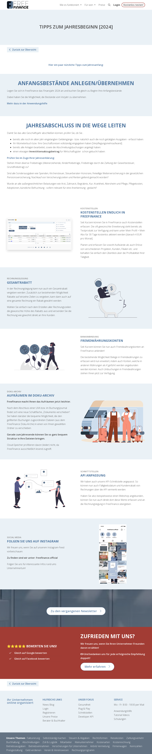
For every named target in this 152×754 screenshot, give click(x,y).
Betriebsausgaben (16, 746)
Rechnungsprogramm (83, 750)
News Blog (48, 704)
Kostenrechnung (121, 742)
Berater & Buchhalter (54, 720)
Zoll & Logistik (49, 742)
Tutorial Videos (122, 715)
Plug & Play (84, 708)
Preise (101, 5)
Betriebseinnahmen (38, 746)
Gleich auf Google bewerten (30, 653)
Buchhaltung (12, 742)
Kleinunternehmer (84, 742)
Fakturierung (33, 738)
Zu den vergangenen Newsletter (74, 611)
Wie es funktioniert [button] (70, 5)
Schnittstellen (85, 712)
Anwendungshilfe (123, 711)
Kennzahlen (136, 746)
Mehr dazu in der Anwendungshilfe (27, 103)
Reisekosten (116, 738)
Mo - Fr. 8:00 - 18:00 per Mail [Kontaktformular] (129, 704)
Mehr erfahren (95, 667)
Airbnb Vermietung (100, 746)
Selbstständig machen (54, 738)
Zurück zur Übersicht (22, 49)
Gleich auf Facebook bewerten (32, 658)
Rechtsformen (99, 738)
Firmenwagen (120, 746)
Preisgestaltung (14, 750)
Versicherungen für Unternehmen (69, 746)
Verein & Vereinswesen (56, 750)
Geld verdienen (33, 750)
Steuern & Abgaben (79, 738)
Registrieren (49, 712)
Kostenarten (103, 742)
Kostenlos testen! (133, 5)
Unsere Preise (50, 716)
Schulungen (120, 719)
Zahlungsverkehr (135, 738)
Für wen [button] (89, 5)
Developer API (86, 716)
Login (116, 5)
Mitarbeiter (66, 742)
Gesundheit (84, 704)
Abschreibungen (30, 742)
